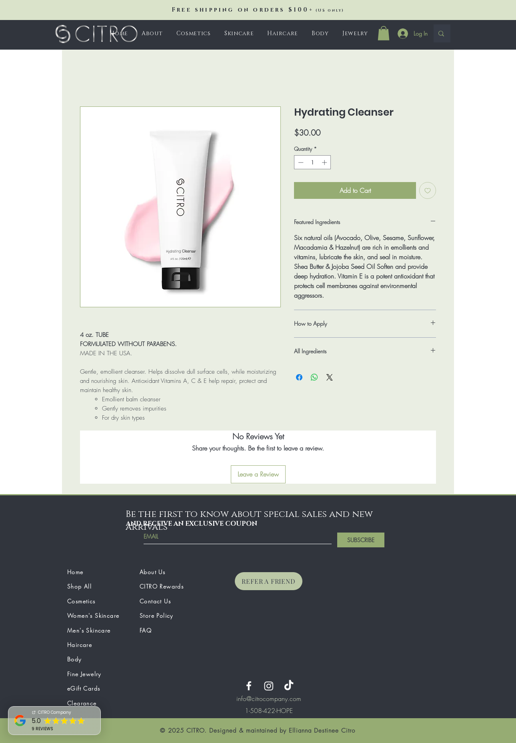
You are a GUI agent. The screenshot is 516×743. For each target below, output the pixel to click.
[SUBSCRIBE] (360, 540)
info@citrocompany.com (268, 698)
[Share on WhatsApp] (314, 377)
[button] (193, 33)
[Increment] (325, 162)
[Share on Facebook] (299, 377)
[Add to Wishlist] (427, 190)
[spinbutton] (312, 162)
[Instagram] (269, 686)
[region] (269, 710)
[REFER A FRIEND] (268, 581)
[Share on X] (329, 377)
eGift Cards (83, 688)
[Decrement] (300, 162)
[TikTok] (289, 686)
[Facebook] (249, 686)
